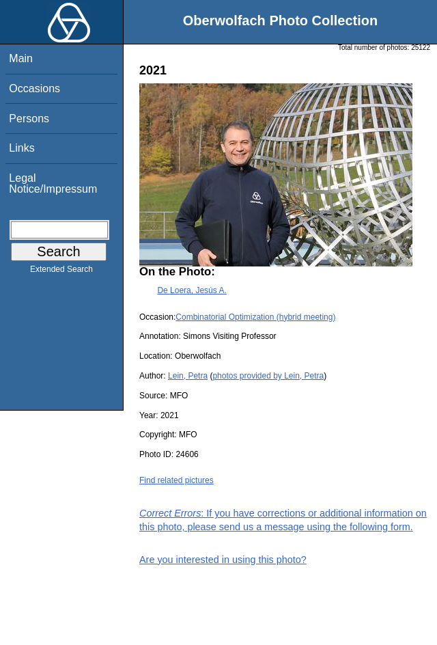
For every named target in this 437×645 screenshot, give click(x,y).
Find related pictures (176, 480)
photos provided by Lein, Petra (268, 376)
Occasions (34, 88)
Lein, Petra (188, 376)
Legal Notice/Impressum (53, 183)
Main (21, 58)
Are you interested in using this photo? (223, 559)
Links (21, 148)
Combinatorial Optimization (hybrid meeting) (255, 317)
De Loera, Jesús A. (191, 290)
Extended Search (61, 272)
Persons (29, 118)
